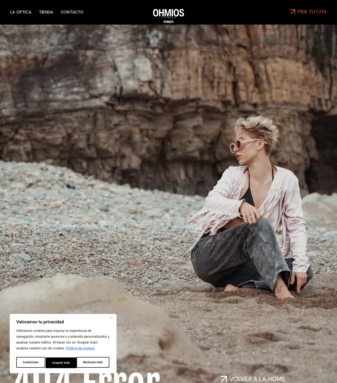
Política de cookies (80, 351)
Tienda (46, 9)
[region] (63, 344)
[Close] (111, 320)
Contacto (72, 9)
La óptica (21, 9)
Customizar (30, 363)
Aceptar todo (95, 363)
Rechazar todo (62, 363)
